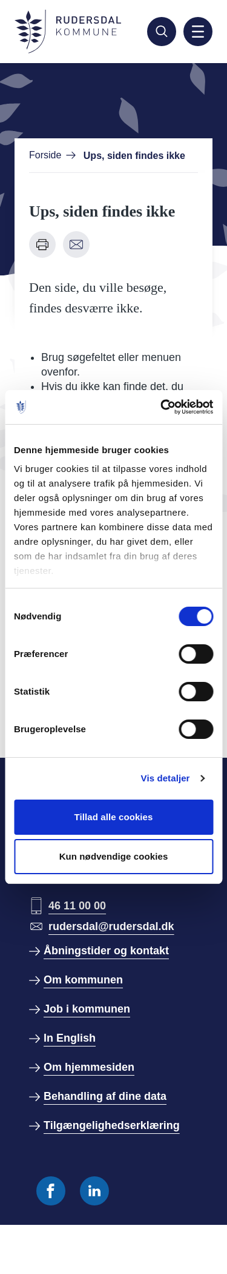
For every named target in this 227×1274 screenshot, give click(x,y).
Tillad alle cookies (113, 817)
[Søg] (161, 31)
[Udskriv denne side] (42, 244)
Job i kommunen (87, 1009)
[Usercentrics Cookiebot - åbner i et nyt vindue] (161, 407)
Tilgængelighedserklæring (112, 1125)
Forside (45, 155)
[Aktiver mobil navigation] (197, 31)
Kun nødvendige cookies (113, 856)
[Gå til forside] (68, 31)
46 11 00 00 (77, 906)
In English (70, 1038)
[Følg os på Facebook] (50, 1190)
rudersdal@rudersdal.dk (111, 926)
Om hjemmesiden (89, 1067)
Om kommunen (83, 980)
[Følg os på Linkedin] (94, 1190)
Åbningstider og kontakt (106, 951)
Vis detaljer (165, 778)
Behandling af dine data (105, 1096)
